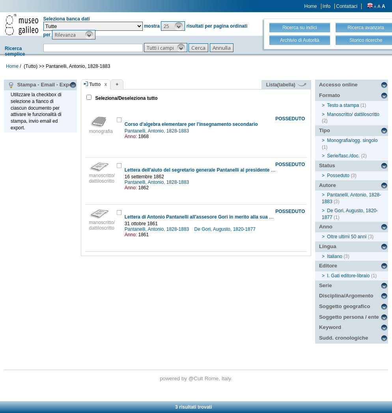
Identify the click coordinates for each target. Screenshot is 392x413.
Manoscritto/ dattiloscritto (353, 114)
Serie (325, 285)
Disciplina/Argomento (346, 296)
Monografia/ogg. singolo (352, 140)
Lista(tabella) (286, 85)
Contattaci (346, 6)
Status (327, 165)
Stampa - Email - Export (42, 85)
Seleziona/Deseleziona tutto (125, 98)
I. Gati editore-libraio (348, 275)
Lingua (327, 246)
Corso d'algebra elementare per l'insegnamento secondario (191, 124)
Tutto (95, 84)
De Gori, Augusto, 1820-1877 (225, 229)
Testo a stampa (343, 105)
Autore (327, 185)
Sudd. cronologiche (343, 338)
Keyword (330, 327)
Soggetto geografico (344, 306)
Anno (325, 227)
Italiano (334, 256)
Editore (328, 266)
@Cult (197, 378)
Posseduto (338, 175)
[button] (173, 26)
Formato (329, 95)
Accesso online (338, 85)
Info (326, 6)
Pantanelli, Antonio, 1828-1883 (157, 131)
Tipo (324, 130)
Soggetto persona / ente (349, 317)
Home (310, 6)
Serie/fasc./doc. (343, 156)
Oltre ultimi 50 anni (346, 236)
